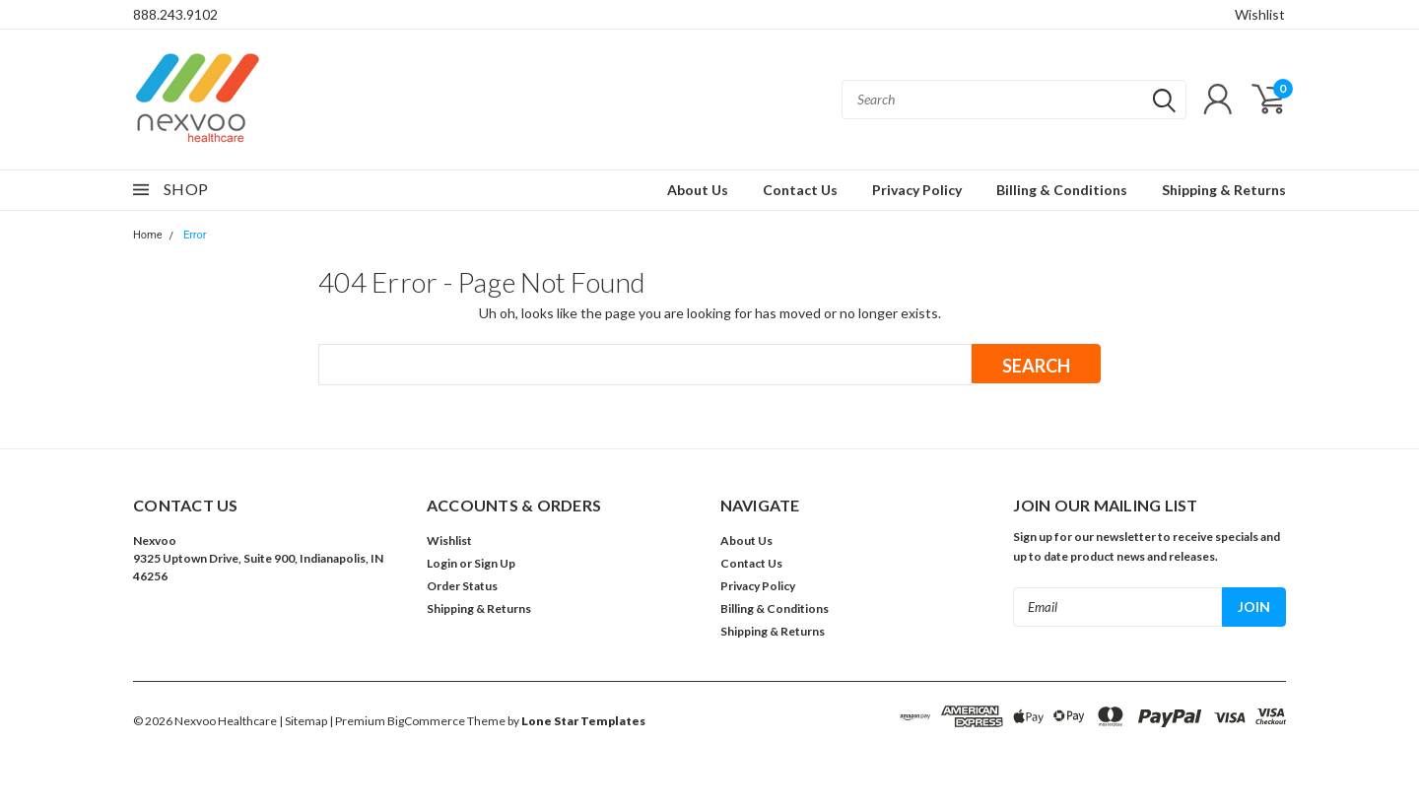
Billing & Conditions (1061, 189)
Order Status (462, 585)
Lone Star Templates (583, 720)
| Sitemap (303, 720)
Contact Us (800, 189)
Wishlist (1260, 14)
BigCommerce (426, 720)
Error (195, 235)
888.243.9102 (175, 14)
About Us (697, 189)
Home (148, 235)
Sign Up (494, 563)
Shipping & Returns (1224, 189)
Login (442, 563)
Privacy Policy (917, 189)
